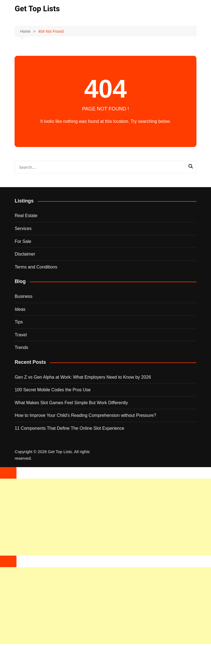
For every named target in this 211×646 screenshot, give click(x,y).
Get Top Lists (37, 8)
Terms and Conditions (36, 267)
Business (23, 296)
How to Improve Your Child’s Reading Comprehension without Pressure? (85, 415)
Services (23, 228)
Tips (19, 322)
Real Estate (26, 215)
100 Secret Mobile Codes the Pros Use (53, 389)
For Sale (23, 241)
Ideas (20, 309)
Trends (21, 347)
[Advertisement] (105, 517)
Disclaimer (25, 254)
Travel (21, 334)
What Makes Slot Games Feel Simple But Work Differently (71, 402)
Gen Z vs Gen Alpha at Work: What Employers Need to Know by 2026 (83, 377)
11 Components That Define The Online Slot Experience (69, 428)
